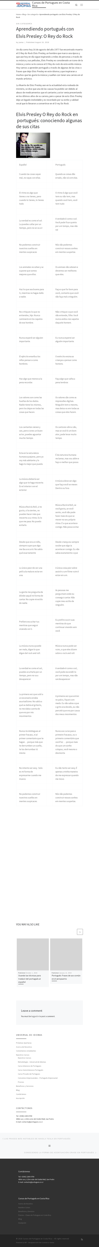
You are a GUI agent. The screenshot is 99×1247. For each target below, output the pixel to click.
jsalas (21, 42)
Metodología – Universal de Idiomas (32, 1062)
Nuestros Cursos (22, 1055)
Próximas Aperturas (24, 1043)
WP (26, 1242)
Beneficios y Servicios (25, 1086)
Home (18, 14)
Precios (21, 1082)
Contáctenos (21, 1094)
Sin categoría (33, 14)
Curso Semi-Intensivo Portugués (30, 1070)
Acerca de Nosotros (24, 1047)
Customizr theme (48, 1242)
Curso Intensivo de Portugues (29, 1066)
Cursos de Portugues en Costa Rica (37, 1239)
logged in (35, 1016)
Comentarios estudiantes (26, 1051)
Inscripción (20, 1098)
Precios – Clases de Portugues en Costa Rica (34, 1215)
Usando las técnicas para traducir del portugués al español (29, 978)
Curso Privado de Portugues (29, 1074)
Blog (24, 14)
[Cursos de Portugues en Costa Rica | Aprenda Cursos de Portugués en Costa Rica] (23, 4)
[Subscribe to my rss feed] (82, 1239)
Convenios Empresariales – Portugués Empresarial (37, 1078)
